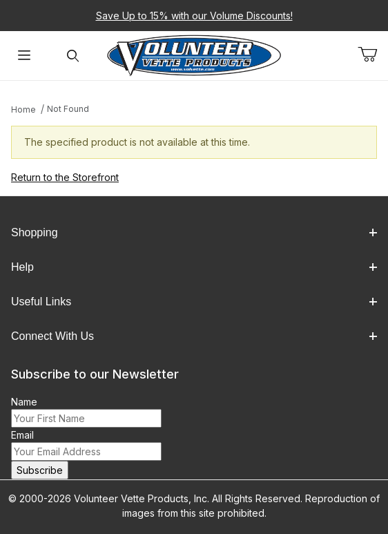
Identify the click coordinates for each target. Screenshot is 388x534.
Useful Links (194, 301)
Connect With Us (194, 336)
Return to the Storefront (65, 177)
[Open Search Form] (72, 55)
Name (24, 402)
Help (194, 267)
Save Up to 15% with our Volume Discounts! (194, 15)
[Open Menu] (24, 55)
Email (22, 435)
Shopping (194, 232)
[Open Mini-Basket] (373, 54)
